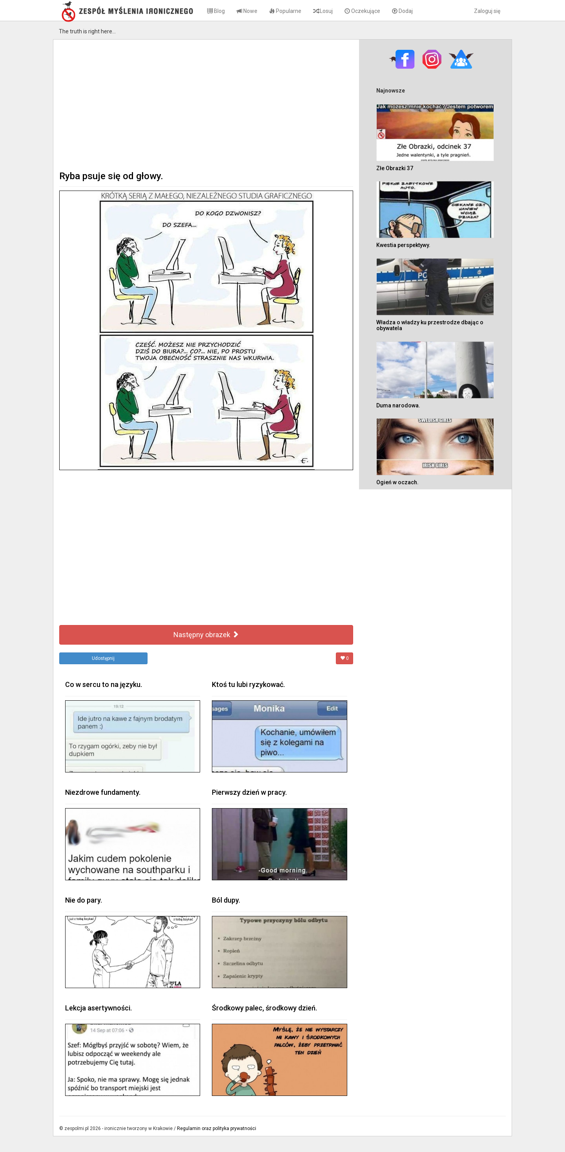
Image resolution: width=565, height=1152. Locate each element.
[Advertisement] (206, 104)
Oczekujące (362, 11)
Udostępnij (103, 658)
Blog (216, 11)
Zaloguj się (487, 11)
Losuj (323, 11)
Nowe (247, 11)
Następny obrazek (206, 635)
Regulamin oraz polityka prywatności (216, 1128)
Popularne (285, 11)
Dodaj (402, 11)
